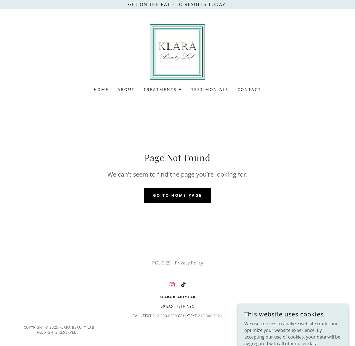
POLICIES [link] (161, 263)
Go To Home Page (177, 195)
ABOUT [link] (126, 89)
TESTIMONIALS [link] (210, 89)
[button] (163, 89)
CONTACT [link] (249, 89)
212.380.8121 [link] (210, 315)
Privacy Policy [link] (189, 263)
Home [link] (101, 89)
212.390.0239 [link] (165, 315)
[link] (177, 51)
